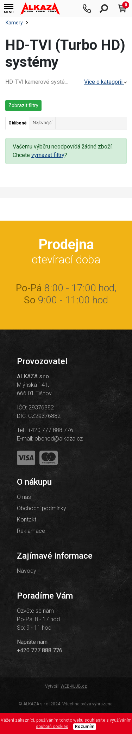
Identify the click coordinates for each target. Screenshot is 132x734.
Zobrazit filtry (23, 105)
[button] (9, 8)
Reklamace (31, 531)
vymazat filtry (47, 155)
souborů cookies (52, 726)
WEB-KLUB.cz (74, 686)
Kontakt (26, 519)
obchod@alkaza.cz (58, 438)
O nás (24, 497)
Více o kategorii (105, 81)
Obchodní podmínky (41, 508)
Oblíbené (17, 123)
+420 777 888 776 (50, 430)
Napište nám (32, 642)
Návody (26, 570)
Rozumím (84, 726)
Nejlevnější (42, 122)
